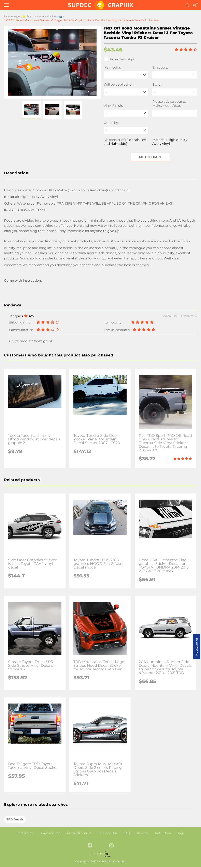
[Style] (174, 92)
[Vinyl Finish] (126, 113)
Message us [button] (196, 646)
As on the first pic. (120, 59)
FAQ (127, 833)
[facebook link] (90, 845)
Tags (181, 833)
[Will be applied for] (126, 92)
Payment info (50, 833)
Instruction (163, 833)
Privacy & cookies (79, 833)
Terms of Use (107, 833)
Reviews (142, 833)
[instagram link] (111, 845)
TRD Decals (15, 819)
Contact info (25, 833)
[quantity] (126, 130)
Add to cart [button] (150, 157)
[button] (31, 110)
